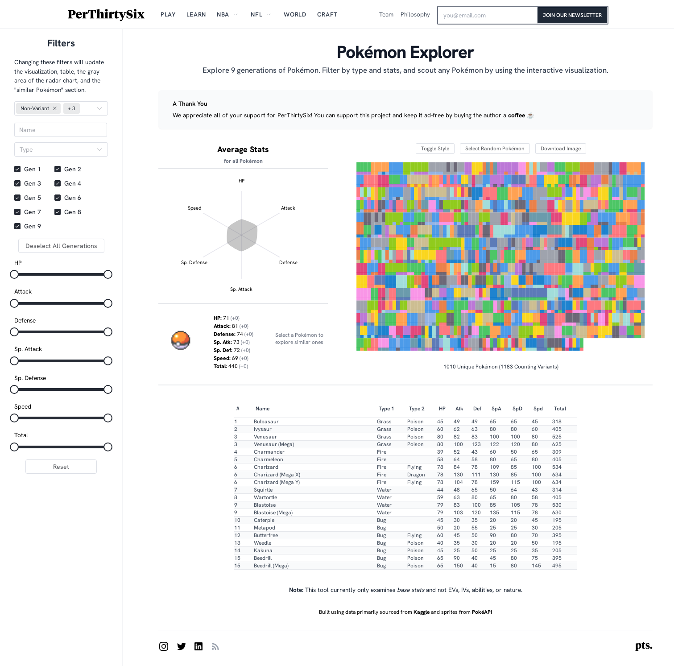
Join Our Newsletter (572, 15)
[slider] (14, 274)
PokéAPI (481, 612)
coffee (516, 115)
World (295, 14)
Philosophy (415, 14)
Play (168, 14)
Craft (327, 14)
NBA (223, 14)
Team (386, 14)
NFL (256, 14)
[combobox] (57, 149)
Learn (196, 14)
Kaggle (421, 612)
